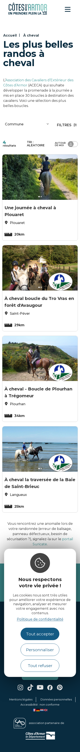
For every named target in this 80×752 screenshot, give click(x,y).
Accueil (10, 35)
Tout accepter (40, 633)
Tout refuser (40, 665)
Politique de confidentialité (40, 619)
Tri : (36, 143)
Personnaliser (40, 649)
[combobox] (27, 125)
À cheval (31, 35)
